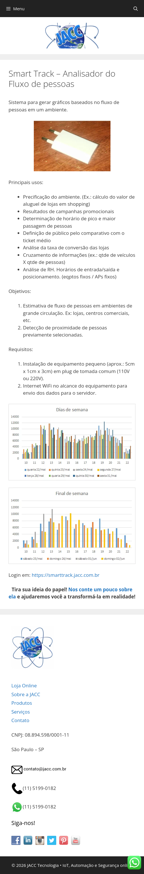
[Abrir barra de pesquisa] (135, 8)
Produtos (21, 703)
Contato (20, 720)
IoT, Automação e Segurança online (97, 865)
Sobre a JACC (25, 694)
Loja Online (24, 685)
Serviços (20, 711)
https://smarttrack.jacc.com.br (66, 575)
